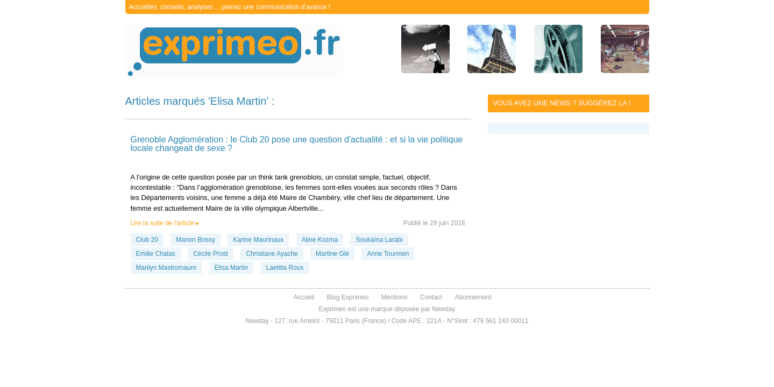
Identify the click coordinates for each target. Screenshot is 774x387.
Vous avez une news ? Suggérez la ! (562, 103)
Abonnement (473, 297)
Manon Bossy (195, 239)
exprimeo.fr (234, 51)
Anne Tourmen (388, 253)
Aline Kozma (320, 239)
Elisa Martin (231, 267)
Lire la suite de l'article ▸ (165, 223)
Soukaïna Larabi (379, 239)
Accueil (303, 297)
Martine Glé (332, 253)
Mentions (394, 297)
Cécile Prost (210, 253)
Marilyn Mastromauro (166, 267)
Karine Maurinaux (258, 239)
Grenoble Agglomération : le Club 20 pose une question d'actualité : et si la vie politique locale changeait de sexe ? (297, 144)
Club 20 (147, 239)
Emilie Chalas (155, 253)
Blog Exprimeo (347, 297)
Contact (431, 297)
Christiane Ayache (272, 253)
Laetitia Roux (285, 267)
